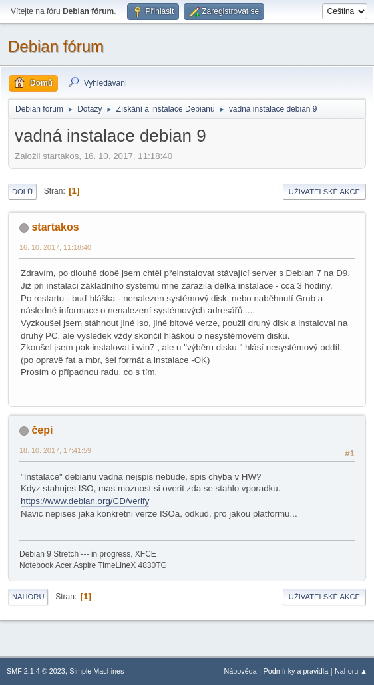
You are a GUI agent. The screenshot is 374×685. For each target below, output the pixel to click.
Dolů (22, 192)
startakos (55, 227)
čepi (42, 430)
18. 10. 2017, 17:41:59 (55, 450)
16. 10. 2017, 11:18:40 (55, 247)
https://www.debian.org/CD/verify (85, 501)
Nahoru (28, 597)
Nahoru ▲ (351, 671)
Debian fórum (56, 46)
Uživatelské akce (324, 192)
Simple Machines (96, 671)
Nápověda (240, 671)
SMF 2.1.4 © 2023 (36, 671)
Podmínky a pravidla (296, 671)
